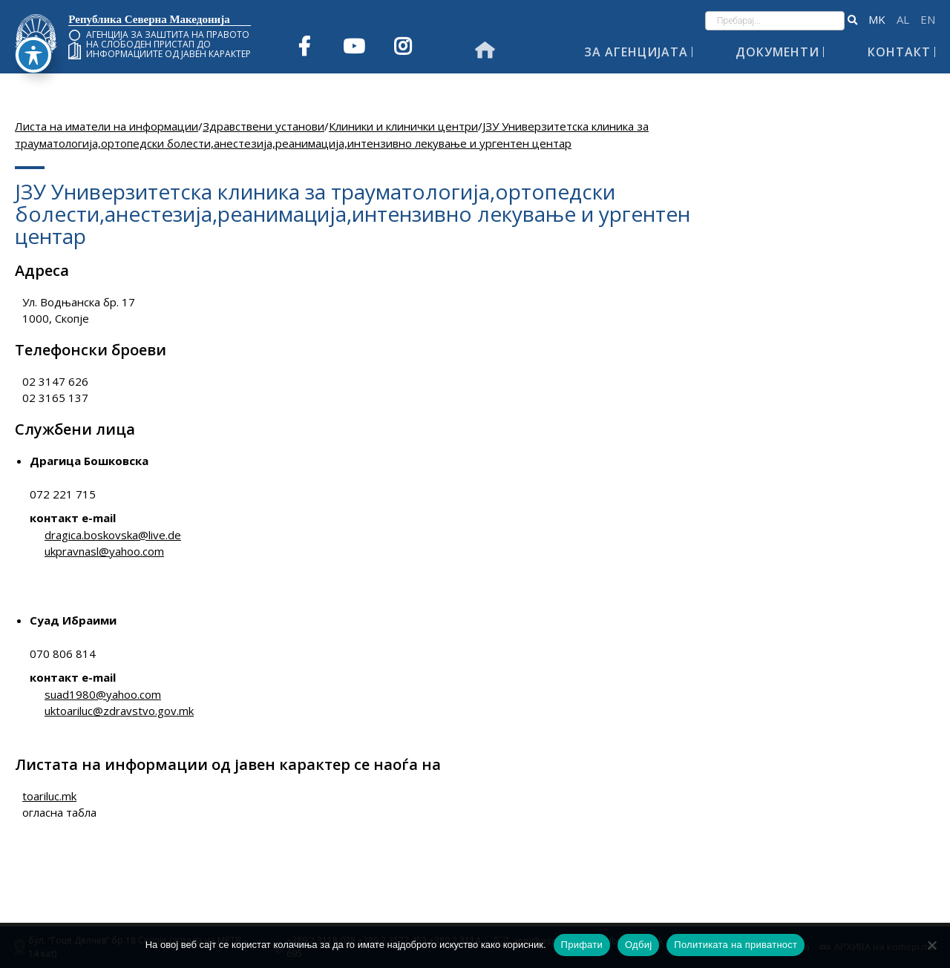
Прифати (582, 944)
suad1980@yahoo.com (103, 694)
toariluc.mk (49, 795)
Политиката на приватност (735, 944)
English (927, 19)
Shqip (903, 19)
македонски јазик (876, 19)
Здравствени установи (263, 126)
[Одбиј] (931, 945)
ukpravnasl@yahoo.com (104, 551)
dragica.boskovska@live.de (113, 534)
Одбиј (638, 944)
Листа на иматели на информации (106, 126)
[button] (852, 20)
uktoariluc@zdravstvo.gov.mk (119, 710)
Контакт (899, 52)
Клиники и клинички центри (403, 126)
